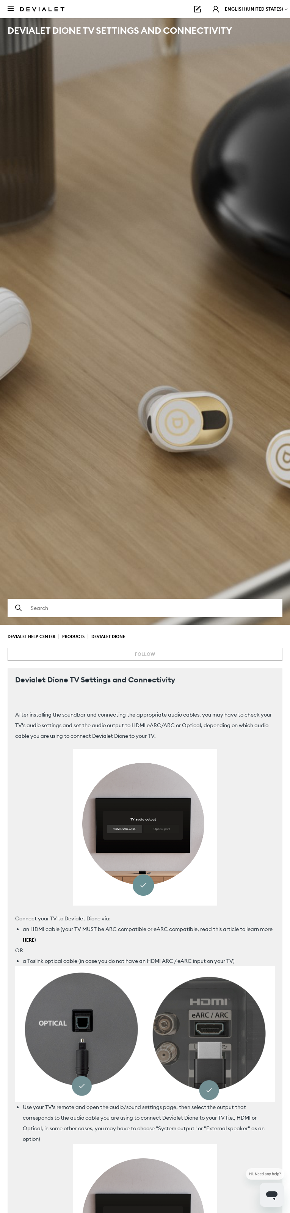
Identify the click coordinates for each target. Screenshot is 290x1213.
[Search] (145, 608)
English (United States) (256, 9)
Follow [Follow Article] (145, 654)
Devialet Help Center (31, 636)
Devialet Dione (108, 636)
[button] (216, 9)
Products (73, 636)
